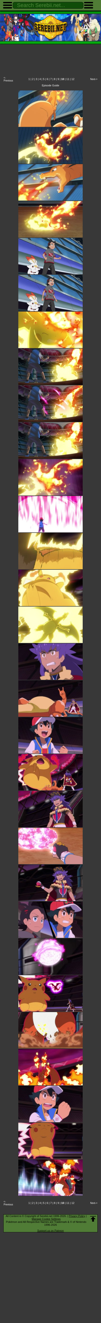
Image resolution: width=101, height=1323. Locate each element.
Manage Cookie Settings (46, 1218)
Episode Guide (50, 85)
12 (72, 79)
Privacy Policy (77, 1216)
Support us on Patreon (50, 1230)
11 (67, 79)
